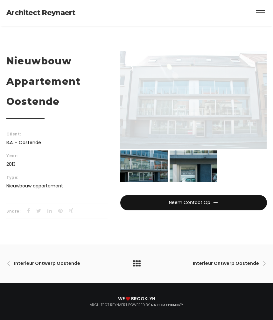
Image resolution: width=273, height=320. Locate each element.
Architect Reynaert (40, 12)
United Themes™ (167, 304)
